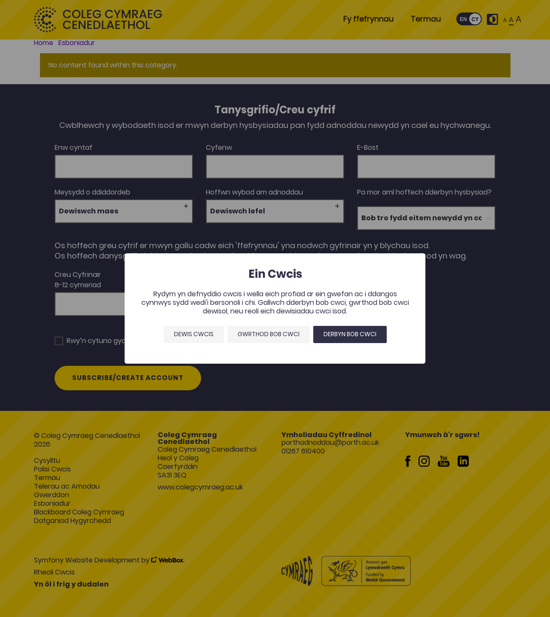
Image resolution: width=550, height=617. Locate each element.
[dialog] (275, 308)
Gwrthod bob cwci (268, 334)
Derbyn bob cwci (350, 334)
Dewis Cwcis (194, 334)
